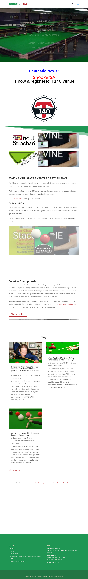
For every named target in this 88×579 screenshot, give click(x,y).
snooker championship (67, 304)
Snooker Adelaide (15, 199)
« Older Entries (14, 470)
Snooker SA (17, 375)
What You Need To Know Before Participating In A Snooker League (61, 359)
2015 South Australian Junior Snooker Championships (25, 556)
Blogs (11, 559)
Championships (18, 314)
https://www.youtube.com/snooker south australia (52, 483)
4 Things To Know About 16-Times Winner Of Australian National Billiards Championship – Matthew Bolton (25, 369)
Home (12, 548)
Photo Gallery (14, 553)
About (12, 551)
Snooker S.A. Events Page (17, 561)
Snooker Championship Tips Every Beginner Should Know (25, 434)
